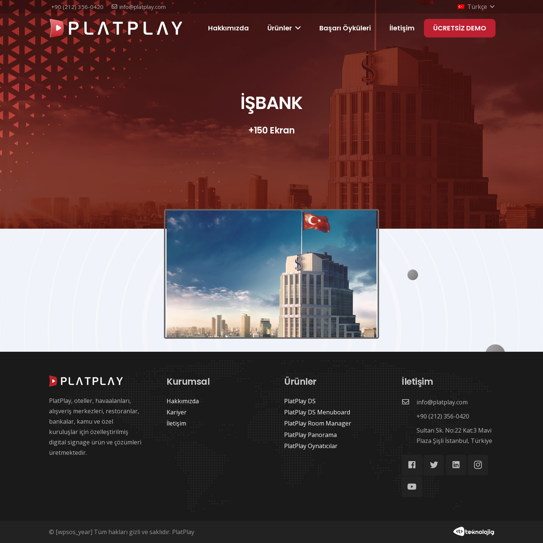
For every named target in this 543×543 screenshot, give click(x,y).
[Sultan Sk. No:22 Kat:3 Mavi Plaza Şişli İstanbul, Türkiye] (409, 435)
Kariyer (177, 412)
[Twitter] (434, 465)
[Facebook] (412, 465)
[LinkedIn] (456, 465)
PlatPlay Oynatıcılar (311, 446)
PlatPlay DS (300, 401)
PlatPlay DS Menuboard (317, 412)
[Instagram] (478, 465)
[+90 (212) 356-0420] (409, 416)
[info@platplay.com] (409, 402)
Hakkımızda (183, 401)
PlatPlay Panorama (310, 435)
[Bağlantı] (116, 28)
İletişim (176, 423)
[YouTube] (412, 487)
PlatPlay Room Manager (317, 423)
